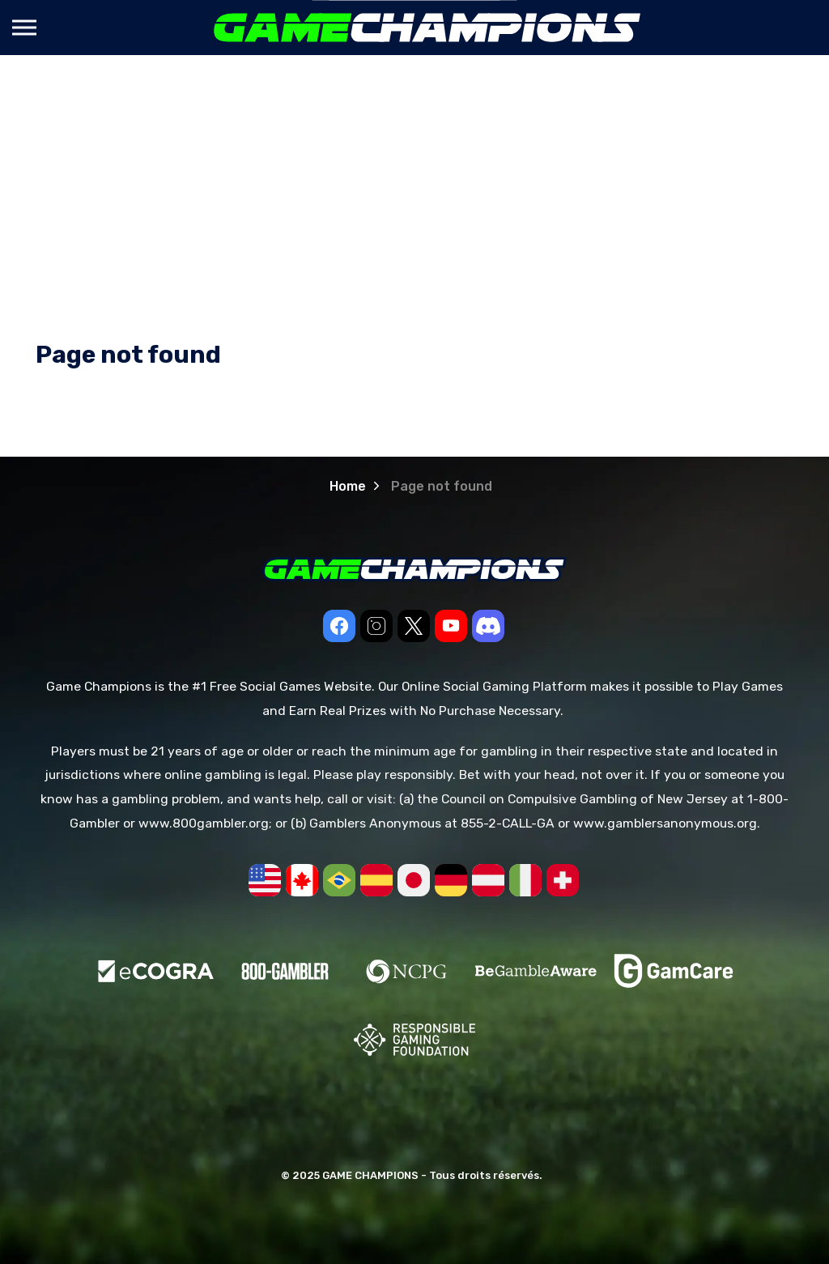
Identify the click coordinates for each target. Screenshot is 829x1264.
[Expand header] (24, 27)
